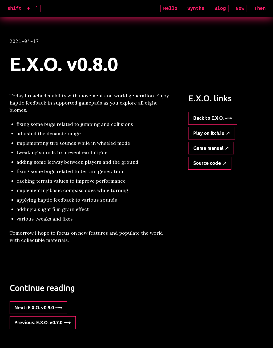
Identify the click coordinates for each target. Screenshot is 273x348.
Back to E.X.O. (208, 118)
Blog (220, 8)
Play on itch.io (208, 133)
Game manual (208, 148)
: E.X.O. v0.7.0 (38, 322)
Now (240, 8)
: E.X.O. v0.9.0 (34, 307)
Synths (195, 8)
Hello (170, 8)
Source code (207, 163)
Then (260, 8)
